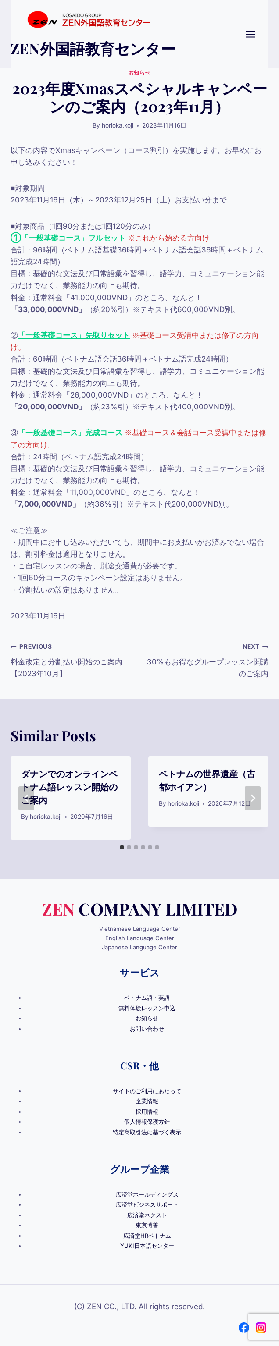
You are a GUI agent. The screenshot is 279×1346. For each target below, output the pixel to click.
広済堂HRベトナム (147, 1235)
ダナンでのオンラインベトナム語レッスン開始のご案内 (69, 786)
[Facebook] (243, 1327)
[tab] (122, 847)
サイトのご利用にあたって (147, 1090)
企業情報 (147, 1101)
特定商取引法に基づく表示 (147, 1132)
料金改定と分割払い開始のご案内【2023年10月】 (71, 659)
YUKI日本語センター (147, 1245)
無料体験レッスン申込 (146, 1008)
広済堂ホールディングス (147, 1194)
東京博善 (147, 1225)
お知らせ (139, 72)
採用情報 (147, 1111)
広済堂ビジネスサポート (147, 1204)
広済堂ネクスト (147, 1214)
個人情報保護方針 (147, 1121)
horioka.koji (117, 125)
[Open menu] (254, 34)
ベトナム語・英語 (147, 997)
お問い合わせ (147, 1028)
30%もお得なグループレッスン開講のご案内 (207, 659)
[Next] (253, 798)
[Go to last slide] (26, 798)
